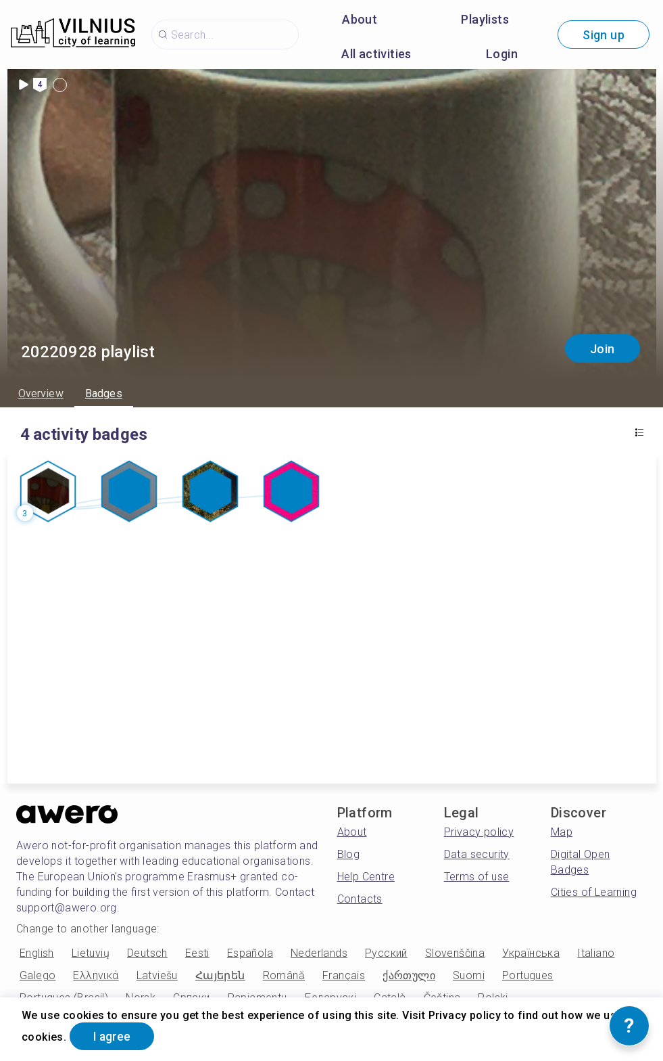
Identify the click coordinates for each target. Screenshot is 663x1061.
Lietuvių (90, 953)
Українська (531, 953)
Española (250, 953)
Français (343, 975)
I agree (113, 1036)
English (37, 953)
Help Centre (366, 876)
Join (602, 349)
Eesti (197, 953)
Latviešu (157, 975)
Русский (386, 953)
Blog (348, 854)
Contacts (360, 899)
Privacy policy (479, 832)
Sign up (603, 35)
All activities (376, 54)
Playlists (485, 19)
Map (561, 832)
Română (284, 975)
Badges (103, 393)
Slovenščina (455, 953)
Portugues (528, 975)
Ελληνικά (95, 975)
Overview (41, 393)
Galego (37, 975)
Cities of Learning (594, 892)
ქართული (409, 975)
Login (502, 54)
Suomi (469, 975)
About (359, 19)
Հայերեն (220, 975)
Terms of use (477, 876)
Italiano (595, 953)
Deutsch (147, 953)
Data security (477, 854)
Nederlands (319, 953)
